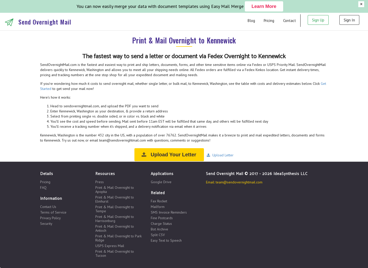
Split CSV (158, 234)
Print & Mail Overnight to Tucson (114, 253)
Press (99, 182)
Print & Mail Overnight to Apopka (114, 189)
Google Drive (161, 182)
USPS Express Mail (109, 245)
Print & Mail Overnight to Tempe (114, 209)
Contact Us (48, 207)
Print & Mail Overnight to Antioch (114, 228)
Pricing (269, 20)
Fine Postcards (162, 218)
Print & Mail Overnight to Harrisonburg (114, 218)
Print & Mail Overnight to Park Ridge (118, 238)
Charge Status (161, 223)
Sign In (349, 20)
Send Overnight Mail (44, 21)
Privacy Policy (50, 218)
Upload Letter (220, 155)
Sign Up (318, 20)
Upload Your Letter (168, 154)
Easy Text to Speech (166, 240)
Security (46, 223)
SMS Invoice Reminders (169, 212)
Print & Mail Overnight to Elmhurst (114, 199)
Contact (289, 20)
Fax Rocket (159, 201)
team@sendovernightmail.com (239, 182)
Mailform (158, 206)
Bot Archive (159, 229)
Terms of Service (53, 212)
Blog (251, 20)
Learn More (263, 6)
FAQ (43, 187)
